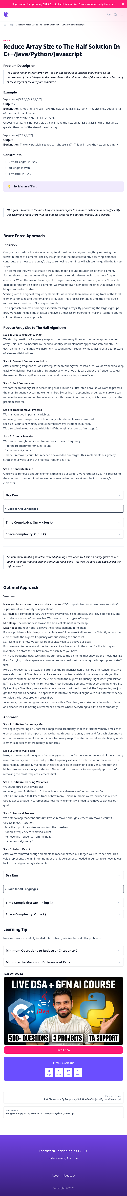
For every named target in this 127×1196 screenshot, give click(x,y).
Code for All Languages (23, 509)
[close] (123, 4)
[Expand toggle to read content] (119, 495)
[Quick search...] (115, 14)
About (55, 1175)
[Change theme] (108, 14)
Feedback (69, 1175)
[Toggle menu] (122, 14)
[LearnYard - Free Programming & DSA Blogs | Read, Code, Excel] (6, 15)
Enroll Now (63, 1050)
